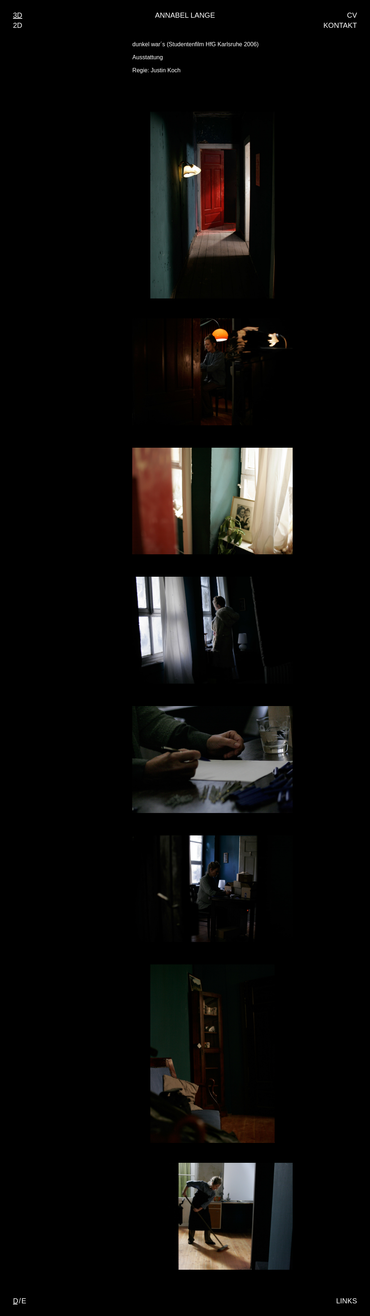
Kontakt (340, 25)
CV (352, 15)
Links (346, 1301)
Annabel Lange (185, 15)
